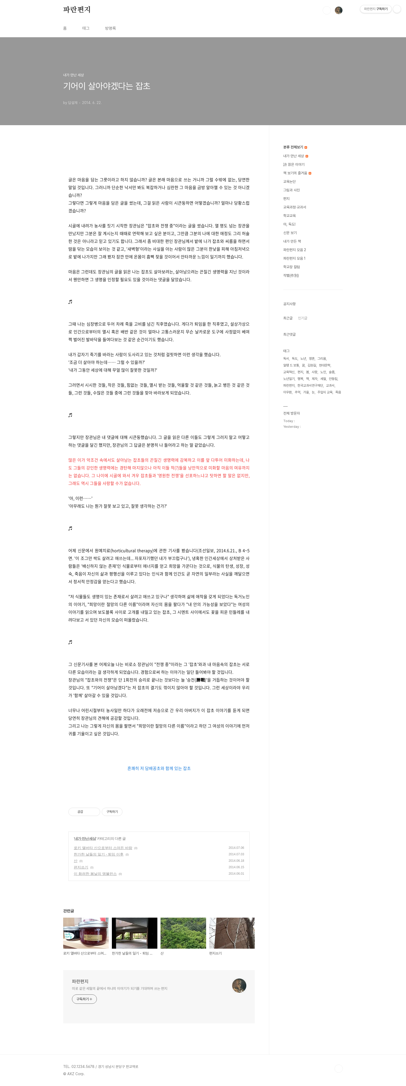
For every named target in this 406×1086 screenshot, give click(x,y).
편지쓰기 (81, 867)
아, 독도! (289, 224)
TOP (339, 1069)
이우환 (287, 392)
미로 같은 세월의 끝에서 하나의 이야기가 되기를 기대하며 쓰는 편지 (119, 988)
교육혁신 (289, 372)
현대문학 (324, 365)
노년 (303, 359)
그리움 (321, 359)
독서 (286, 359)
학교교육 (289, 216)
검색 (327, 10)
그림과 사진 (291, 190)
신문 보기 (290, 233)
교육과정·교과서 (294, 207)
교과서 (330, 385)
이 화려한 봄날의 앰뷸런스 (95, 874)
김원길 (312, 365)
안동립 (333, 379)
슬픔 (332, 372)
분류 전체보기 (295, 147)
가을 (306, 392)
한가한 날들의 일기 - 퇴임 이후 (99, 854)
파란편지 (77, 10)
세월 (323, 379)
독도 (295, 359)
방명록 (110, 28)
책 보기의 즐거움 (297, 173)
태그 (86, 28)
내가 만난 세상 (85, 838)
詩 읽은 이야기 (293, 164)
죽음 (338, 392)
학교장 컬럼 (291, 267)
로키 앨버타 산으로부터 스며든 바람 (103, 848)
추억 (297, 392)
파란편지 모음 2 (294, 250)
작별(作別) (291, 275)
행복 (300, 379)
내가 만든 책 (292, 241)
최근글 (288, 318)
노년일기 (289, 379)
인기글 (302, 318)
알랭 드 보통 (291, 365)
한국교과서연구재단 (310, 385)
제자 (314, 379)
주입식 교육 (324, 392)
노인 (323, 372)
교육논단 (289, 181)
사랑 (314, 372)
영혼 (312, 359)
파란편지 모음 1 (294, 258)
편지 (286, 199)
